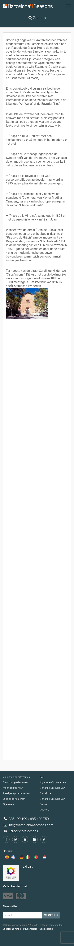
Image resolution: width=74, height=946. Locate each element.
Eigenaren (8, 804)
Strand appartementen (15, 782)
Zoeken (37, 18)
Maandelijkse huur (13, 787)
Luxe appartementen (14, 798)
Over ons (44, 809)
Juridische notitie (12, 929)
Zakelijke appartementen (16, 793)
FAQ (42, 777)
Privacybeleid (30, 929)
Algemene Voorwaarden (53, 782)
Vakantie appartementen (16, 777)
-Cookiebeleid (46, 929)
